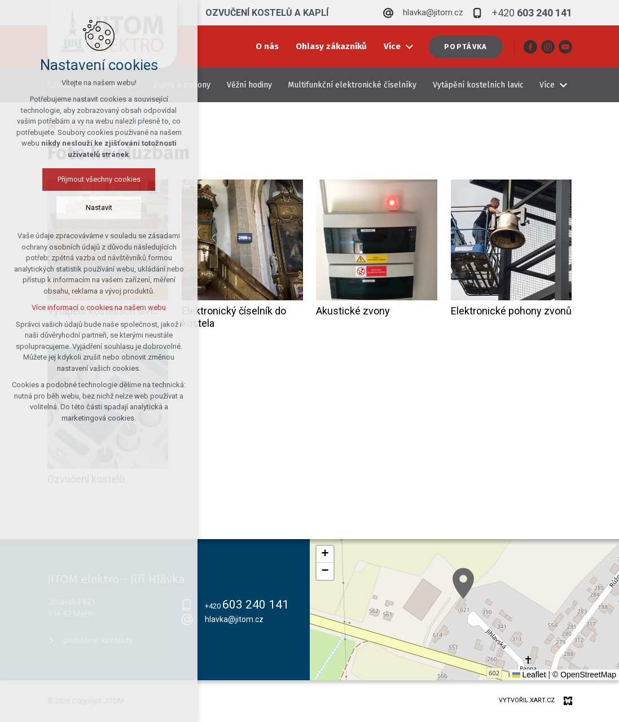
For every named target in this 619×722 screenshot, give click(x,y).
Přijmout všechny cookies (99, 179)
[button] (463, 583)
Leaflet (529, 674)
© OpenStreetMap (584, 674)
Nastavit (99, 207)
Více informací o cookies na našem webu (99, 307)
